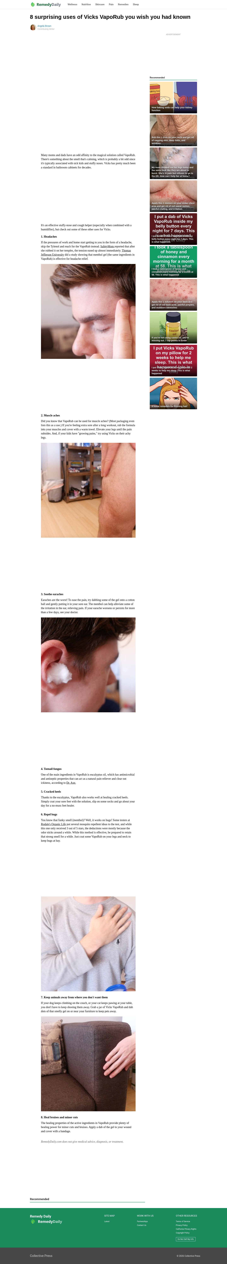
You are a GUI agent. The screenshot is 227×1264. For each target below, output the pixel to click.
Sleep (136, 4)
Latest (106, 1221)
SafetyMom (107, 246)
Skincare (100, 4)
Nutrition (86, 4)
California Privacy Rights (186, 1229)
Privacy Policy (182, 1225)
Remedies (123, 4)
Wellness (72, 4)
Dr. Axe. (71, 782)
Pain (111, 4)
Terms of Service (183, 1221)
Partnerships (142, 1221)
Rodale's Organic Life (53, 824)
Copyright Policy (182, 1233)
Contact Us (141, 1225)
